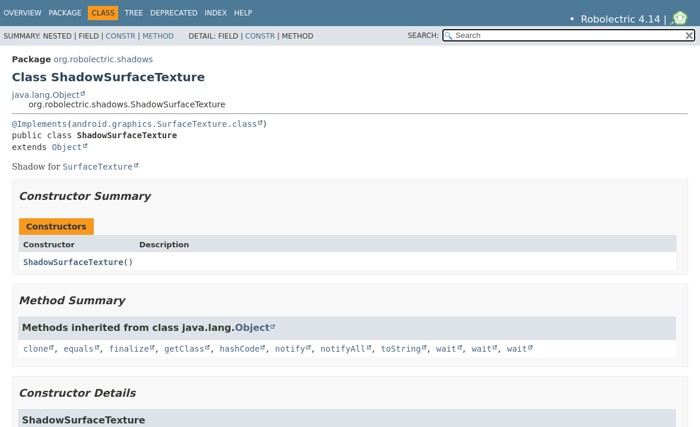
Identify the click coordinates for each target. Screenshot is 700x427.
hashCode (239, 348)
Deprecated (174, 13)
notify (290, 348)
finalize (128, 348)
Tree (134, 13)
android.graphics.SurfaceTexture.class (164, 124)
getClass (184, 348)
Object (67, 147)
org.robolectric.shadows (103, 59)
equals (79, 348)
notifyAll (343, 348)
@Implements (39, 124)
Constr (120, 36)
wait (446, 348)
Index (216, 13)
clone (35, 348)
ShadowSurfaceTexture (73, 262)
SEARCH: (423, 35)
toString (401, 348)
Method (158, 36)
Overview (23, 13)
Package (65, 13)
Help (243, 13)
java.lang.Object (46, 95)
